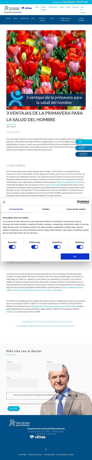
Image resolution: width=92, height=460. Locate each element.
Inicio (37, 7)
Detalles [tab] (46, 209)
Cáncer (51, 18)
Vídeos (62, 7)
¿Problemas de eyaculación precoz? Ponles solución (47, 322)
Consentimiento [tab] (16, 209)
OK (75, 256)
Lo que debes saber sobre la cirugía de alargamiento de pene (45, 326)
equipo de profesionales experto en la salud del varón (55, 306)
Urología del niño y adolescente (65, 19)
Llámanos (10, 312)
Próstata (8, 18)
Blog (68, 7)
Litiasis (15, 18)
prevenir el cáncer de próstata (50, 290)
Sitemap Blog (49, 454)
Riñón (33, 18)
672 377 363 (51, 434)
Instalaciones (53, 7)
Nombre (49, 362)
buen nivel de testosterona (26, 290)
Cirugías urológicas (81, 19)
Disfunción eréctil (42, 19)
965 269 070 (40, 434)
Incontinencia (24, 18)
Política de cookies (35, 454)
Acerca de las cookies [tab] (76, 209)
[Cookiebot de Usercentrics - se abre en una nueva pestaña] (78, 202)
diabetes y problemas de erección (70, 182)
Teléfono (9, 362)
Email (8, 378)
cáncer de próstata (53, 185)
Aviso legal (22, 454)
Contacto (75, 7)
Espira (71, 454)
